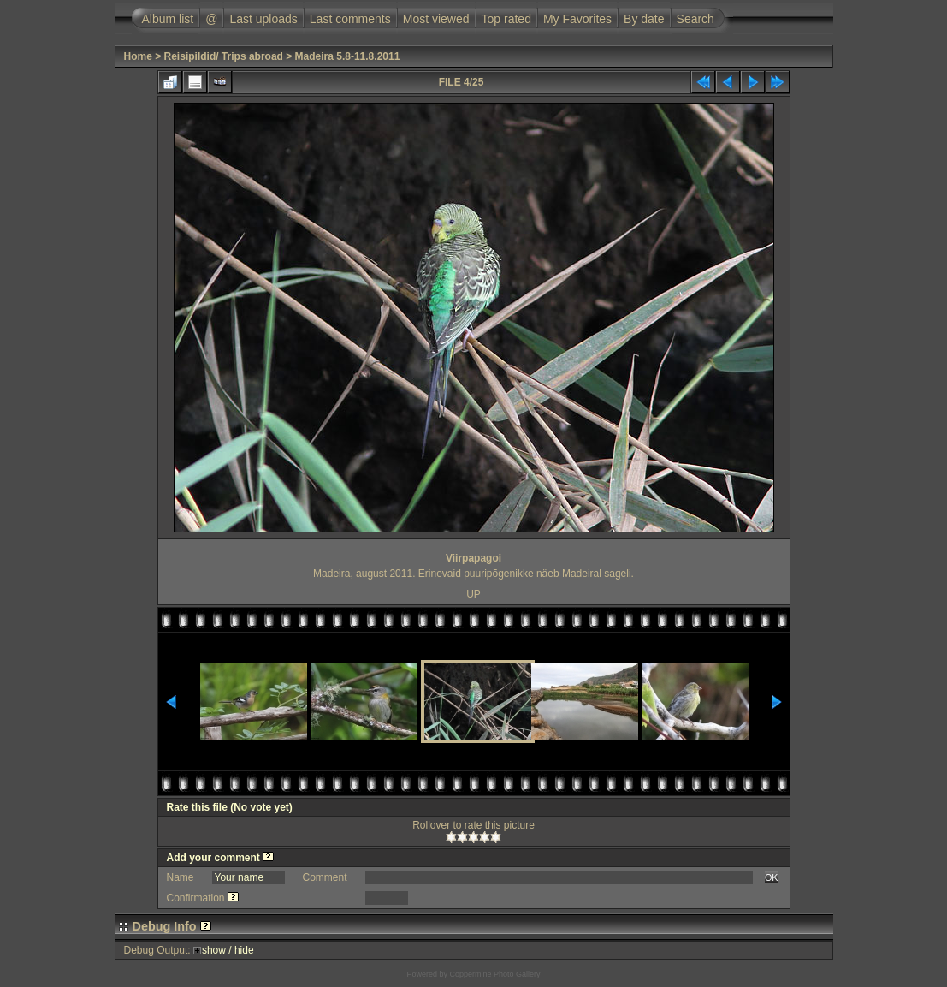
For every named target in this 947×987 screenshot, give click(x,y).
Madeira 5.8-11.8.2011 (347, 56)
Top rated (506, 19)
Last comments (350, 19)
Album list (168, 19)
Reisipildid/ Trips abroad (223, 56)
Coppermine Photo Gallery (494, 974)
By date (644, 19)
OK (771, 877)
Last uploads (263, 19)
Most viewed (436, 19)
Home (138, 56)
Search (695, 19)
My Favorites (577, 19)
